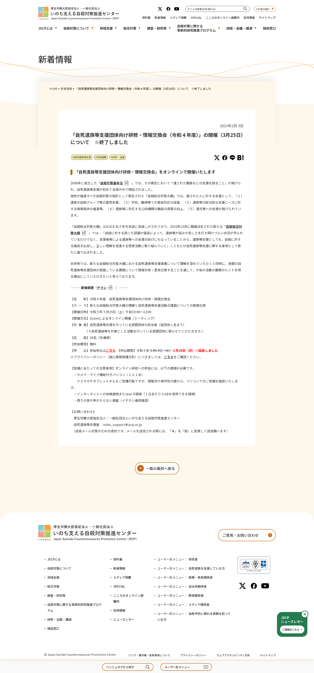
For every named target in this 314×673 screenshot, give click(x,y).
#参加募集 (100, 157)
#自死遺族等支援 (82, 157)
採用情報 (249, 17)
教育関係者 (180, 595)
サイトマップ (267, 17)
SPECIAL (196, 17)
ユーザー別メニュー (177, 667)
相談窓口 (269, 28)
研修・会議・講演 (239, 28)
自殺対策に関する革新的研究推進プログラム (196, 28)
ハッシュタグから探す (120, 667)
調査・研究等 (156, 28)
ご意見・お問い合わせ (240, 535)
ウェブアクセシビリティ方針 (233, 655)
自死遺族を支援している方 (191, 568)
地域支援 (106, 28)
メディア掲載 (178, 17)
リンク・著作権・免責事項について (149, 655)
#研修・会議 (117, 157)
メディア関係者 (183, 604)
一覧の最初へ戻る (160, 468)
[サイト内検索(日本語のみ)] (245, 9)
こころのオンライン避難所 (223, 17)
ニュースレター (123, 619)
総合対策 (129, 28)
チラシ (102, 287)
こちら (111, 350)
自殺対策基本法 (111, 183)
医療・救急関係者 (185, 577)
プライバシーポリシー (193, 655)
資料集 (146, 17)
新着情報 (160, 17)
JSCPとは (45, 28)
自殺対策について (76, 28)
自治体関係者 (182, 586)
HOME (54, 89)
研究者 (177, 559)
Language (262, 9)
